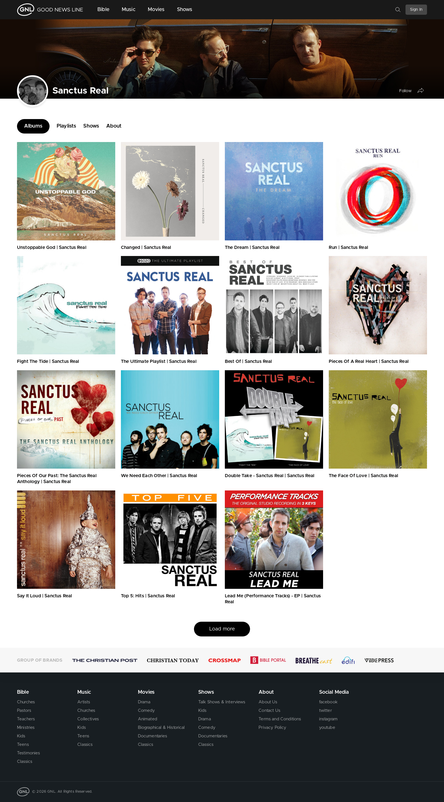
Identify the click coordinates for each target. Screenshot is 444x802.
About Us (268, 702)
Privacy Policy (272, 727)
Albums (33, 126)
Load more (222, 629)
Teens (23, 744)
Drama (144, 702)
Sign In (416, 10)
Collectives (88, 719)
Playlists (66, 126)
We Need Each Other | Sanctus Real (159, 475)
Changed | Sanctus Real (146, 247)
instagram (328, 719)
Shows (185, 9)
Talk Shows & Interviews (221, 702)
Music (128, 9)
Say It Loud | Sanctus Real (44, 596)
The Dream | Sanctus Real (252, 247)
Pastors (24, 710)
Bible (103, 9)
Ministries (26, 727)
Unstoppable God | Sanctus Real (51, 247)
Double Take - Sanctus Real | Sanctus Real (270, 475)
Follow (405, 91)
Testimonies (28, 753)
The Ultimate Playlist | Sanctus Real (159, 361)
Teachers (26, 719)
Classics (24, 761)
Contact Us (269, 710)
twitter (325, 710)
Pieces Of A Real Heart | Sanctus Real (369, 361)
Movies (156, 9)
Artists (83, 702)
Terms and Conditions (280, 719)
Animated (147, 719)
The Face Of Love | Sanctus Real (363, 475)
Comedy (146, 710)
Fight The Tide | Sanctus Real (48, 361)
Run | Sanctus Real (348, 247)
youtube (327, 727)
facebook (328, 702)
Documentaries (152, 736)
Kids (21, 736)
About (113, 126)
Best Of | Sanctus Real (248, 361)
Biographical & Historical (161, 727)
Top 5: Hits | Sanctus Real (148, 596)
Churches (26, 702)
